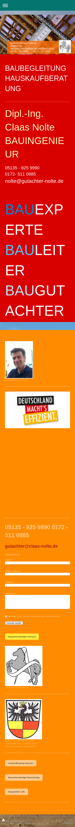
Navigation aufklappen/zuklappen (37, 5)
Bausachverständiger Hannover (22, 637)
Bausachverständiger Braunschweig (23, 777)
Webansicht (68, 823)
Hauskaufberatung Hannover (20, 763)
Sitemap (22, 821)
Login (70, 820)
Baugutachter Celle (16, 792)
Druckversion (10, 821)
